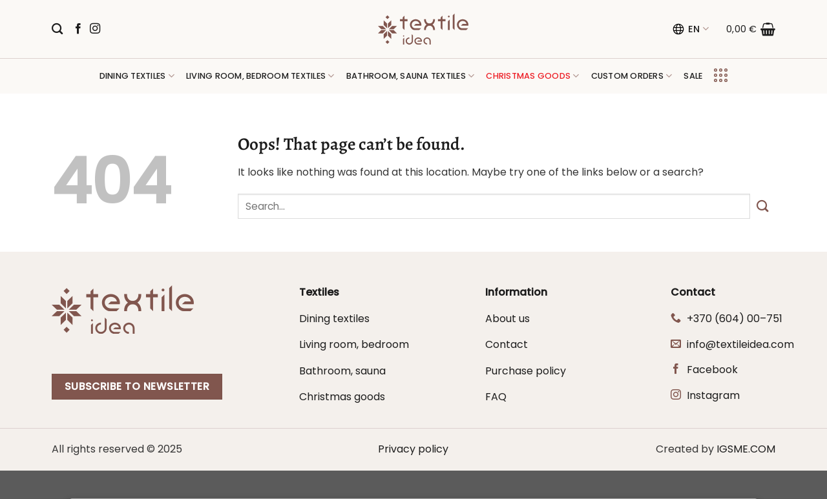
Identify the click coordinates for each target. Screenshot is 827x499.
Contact (506, 344)
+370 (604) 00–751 (734, 318)
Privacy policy (413, 449)
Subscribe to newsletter (137, 386)
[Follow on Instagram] (95, 29)
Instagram (713, 395)
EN (690, 29)
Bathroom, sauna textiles (410, 76)
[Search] (57, 29)
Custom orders (632, 76)
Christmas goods (342, 396)
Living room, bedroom (354, 344)
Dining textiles (136, 76)
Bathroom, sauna (342, 370)
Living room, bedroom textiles (260, 76)
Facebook (712, 369)
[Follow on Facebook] (78, 29)
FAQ (496, 396)
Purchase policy (525, 370)
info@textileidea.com (740, 344)
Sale (693, 75)
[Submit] (762, 206)
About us (507, 318)
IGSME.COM (746, 449)
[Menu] (721, 76)
